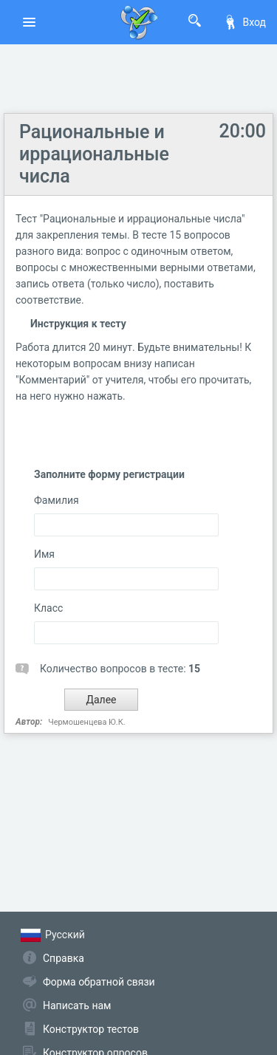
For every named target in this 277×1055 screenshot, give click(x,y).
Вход (244, 22)
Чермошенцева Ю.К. (87, 722)
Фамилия (56, 500)
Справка (63, 958)
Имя (44, 554)
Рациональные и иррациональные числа (94, 154)
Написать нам (77, 1005)
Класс (48, 608)
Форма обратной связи (99, 982)
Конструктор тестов (91, 1029)
